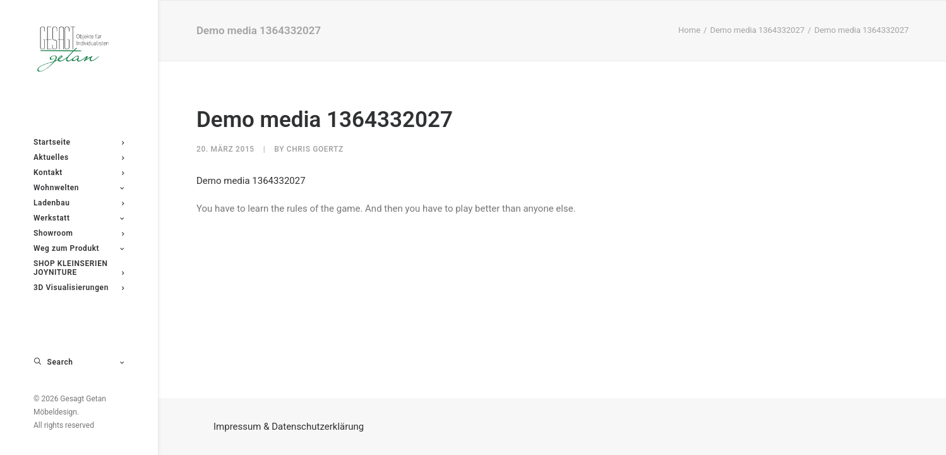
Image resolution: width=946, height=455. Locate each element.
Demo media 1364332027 (757, 30)
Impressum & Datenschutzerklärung (288, 426)
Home (689, 30)
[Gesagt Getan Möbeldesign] (78, 49)
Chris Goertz (315, 149)
